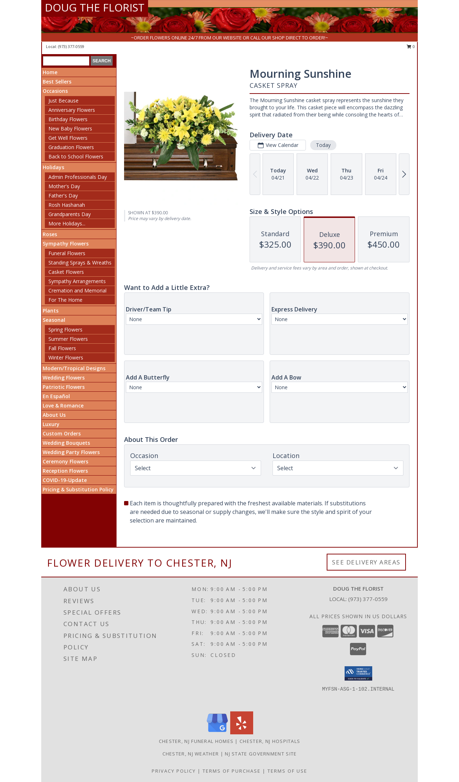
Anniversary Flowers (71, 109)
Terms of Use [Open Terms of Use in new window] (287, 771)
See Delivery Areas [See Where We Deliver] (366, 562)
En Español (56, 396)
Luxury (51, 424)
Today (323, 145)
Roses (50, 234)
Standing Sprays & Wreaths (80, 262)
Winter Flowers (65, 357)
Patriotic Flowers (64, 386)
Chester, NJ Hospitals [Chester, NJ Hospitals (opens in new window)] (270, 741)
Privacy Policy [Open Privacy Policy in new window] (174, 771)
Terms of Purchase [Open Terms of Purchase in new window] (232, 771)
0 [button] (410, 46)
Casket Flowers (66, 271)
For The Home (65, 299)
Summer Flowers (68, 338)
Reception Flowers (65, 470)
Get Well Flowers (67, 137)
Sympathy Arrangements (77, 281)
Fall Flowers (62, 348)
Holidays (53, 167)
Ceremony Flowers (65, 461)
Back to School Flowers (75, 156)
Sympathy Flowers (66, 243)
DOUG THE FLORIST (95, 7)
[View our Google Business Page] (217, 732)
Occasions (55, 90)
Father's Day (63, 195)
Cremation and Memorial (77, 290)
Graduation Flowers (71, 147)
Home (50, 72)
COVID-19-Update (65, 480)
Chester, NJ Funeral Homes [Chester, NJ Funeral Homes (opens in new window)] (196, 741)
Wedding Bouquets (66, 442)
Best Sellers (57, 81)
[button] (358, 673)
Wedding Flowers (64, 377)
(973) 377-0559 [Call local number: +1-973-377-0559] (71, 46)
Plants (50, 310)
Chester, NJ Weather (190, 753)
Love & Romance (63, 405)
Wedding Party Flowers (71, 452)
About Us (54, 414)
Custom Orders (62, 433)
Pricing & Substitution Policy (78, 489)
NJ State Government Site (261, 753)
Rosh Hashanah (66, 204)
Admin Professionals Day (77, 176)
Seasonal (54, 319)
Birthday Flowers (67, 119)
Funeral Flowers (66, 253)
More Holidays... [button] (66, 223)
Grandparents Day (69, 214)
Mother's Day (64, 186)
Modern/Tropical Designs (74, 368)
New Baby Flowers (70, 128)
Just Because (63, 100)
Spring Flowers (65, 329)
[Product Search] (66, 61)
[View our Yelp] (241, 732)
